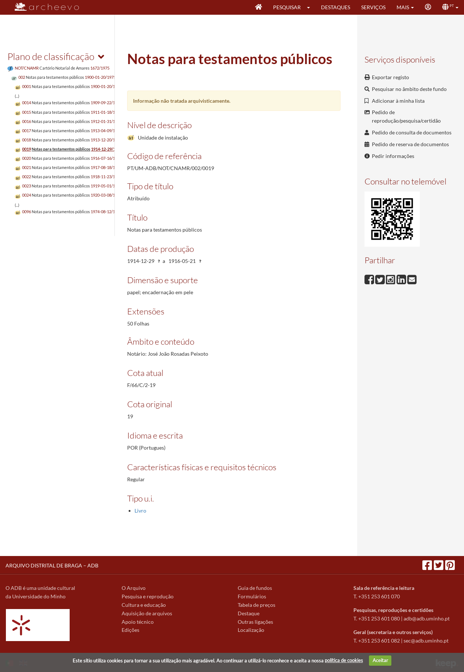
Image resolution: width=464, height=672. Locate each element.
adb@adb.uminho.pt (427, 618)
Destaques (335, 7)
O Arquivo (134, 588)
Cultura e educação (144, 605)
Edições (130, 630)
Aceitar (380, 660)
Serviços (373, 7)
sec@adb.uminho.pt (426, 640)
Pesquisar (287, 7)
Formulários (252, 596)
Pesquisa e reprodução (148, 596)
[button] (310, 7)
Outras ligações (255, 622)
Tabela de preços (256, 605)
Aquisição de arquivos (147, 613)
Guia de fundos (255, 588)
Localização (251, 630)
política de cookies (344, 660)
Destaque (248, 613)
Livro (140, 510)
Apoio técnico (138, 622)
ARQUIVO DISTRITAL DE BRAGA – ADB (52, 565)
